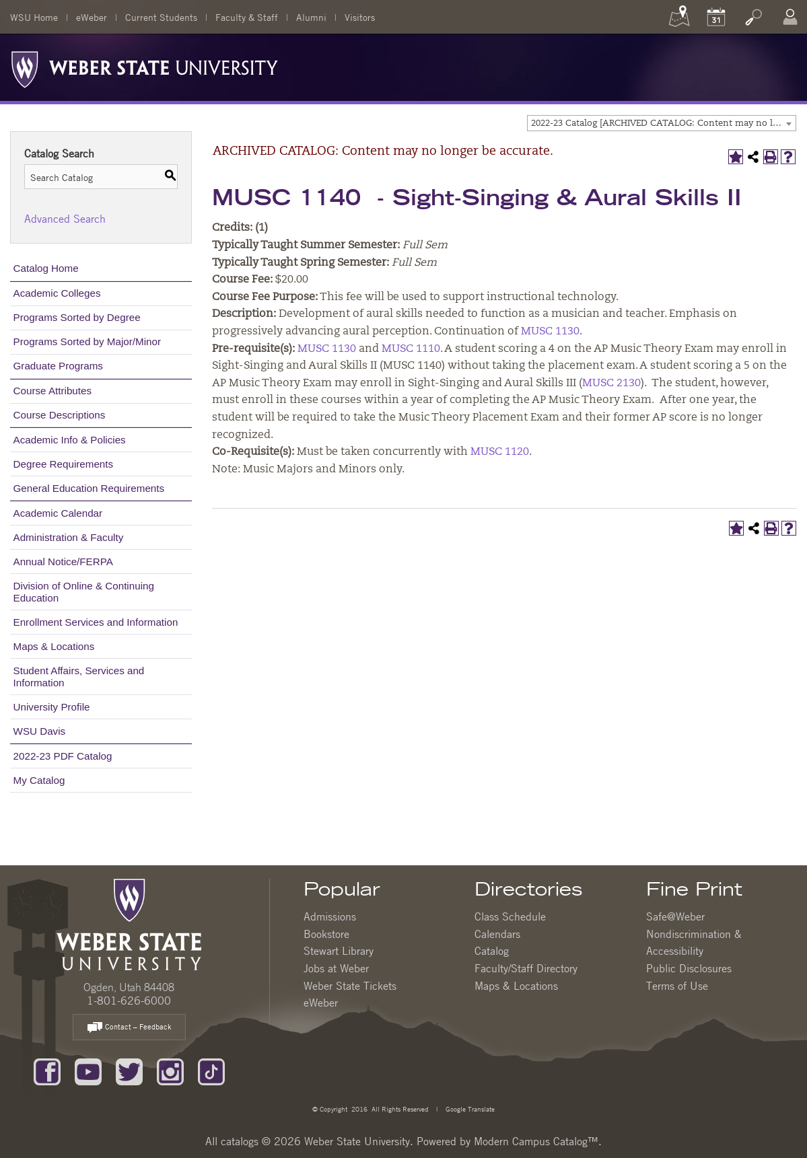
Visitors (360, 17)
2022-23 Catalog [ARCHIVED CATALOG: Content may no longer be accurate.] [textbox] (663, 123)
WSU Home (34, 17)
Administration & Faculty (68, 537)
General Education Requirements (89, 488)
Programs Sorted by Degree (77, 317)
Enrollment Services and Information (95, 622)
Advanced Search (65, 218)
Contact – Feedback (129, 1027)
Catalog (492, 950)
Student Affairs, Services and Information (79, 676)
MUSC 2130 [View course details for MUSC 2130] (611, 383)
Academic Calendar (58, 513)
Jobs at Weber (336, 968)
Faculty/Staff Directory (526, 968)
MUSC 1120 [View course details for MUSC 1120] (499, 452)
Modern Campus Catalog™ (536, 1141)
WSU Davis (39, 731)
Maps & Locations (54, 646)
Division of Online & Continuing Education (83, 592)
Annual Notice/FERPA (63, 561)
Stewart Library (339, 950)
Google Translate (469, 1108)
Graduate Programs (58, 365)
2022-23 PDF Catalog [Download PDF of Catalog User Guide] (62, 756)
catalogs (239, 1141)
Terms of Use (677, 985)
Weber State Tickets (350, 985)
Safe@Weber (675, 916)
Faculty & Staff (246, 17)
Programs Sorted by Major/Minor (87, 341)
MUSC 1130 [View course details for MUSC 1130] (550, 331)
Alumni (311, 17)
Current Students (161, 17)
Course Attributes (52, 390)
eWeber (91, 17)
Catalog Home (46, 268)
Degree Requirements (63, 464)
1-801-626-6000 (129, 1000)
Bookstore (326, 934)
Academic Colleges (57, 293)
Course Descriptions (59, 415)
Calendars (497, 934)
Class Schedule (510, 916)
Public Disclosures (689, 968)
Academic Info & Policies (69, 439)
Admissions (330, 916)
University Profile (51, 707)
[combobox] (661, 123)
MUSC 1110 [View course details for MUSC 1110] (411, 349)
